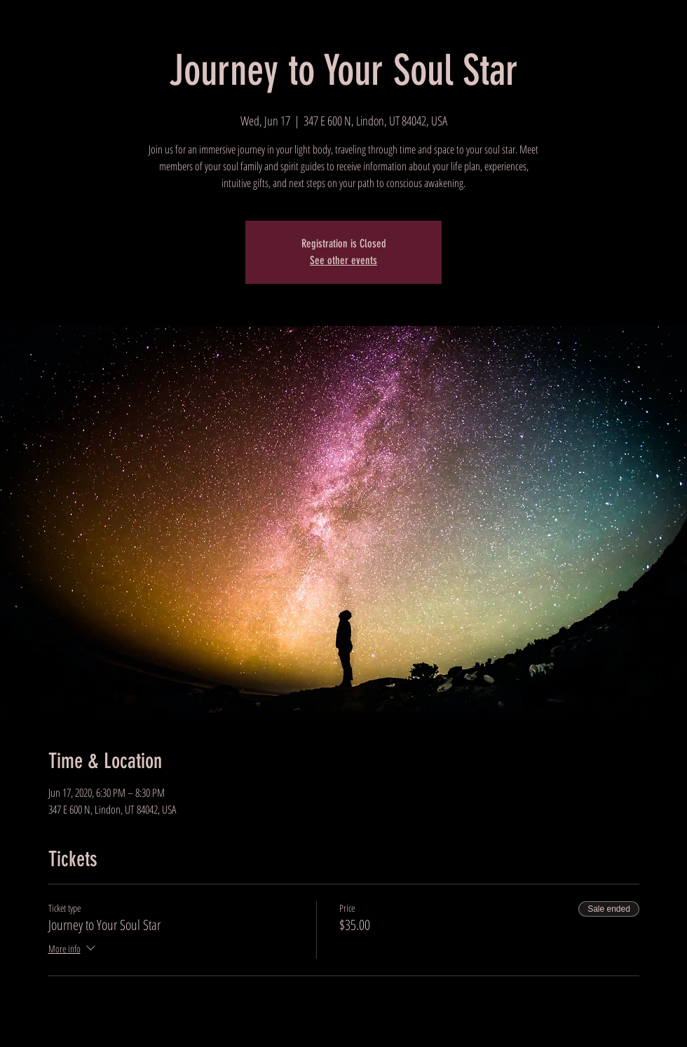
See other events (343, 260)
